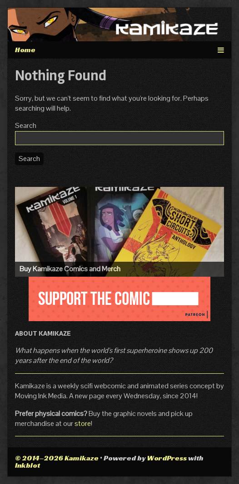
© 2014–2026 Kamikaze (57, 458)
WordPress (167, 458)
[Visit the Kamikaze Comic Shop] (119, 231)
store (83, 423)
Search (25, 125)
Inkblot (27, 465)
